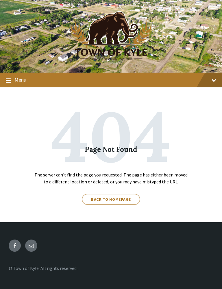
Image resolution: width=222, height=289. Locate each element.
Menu (111, 80)
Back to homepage (111, 199)
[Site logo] (111, 61)
